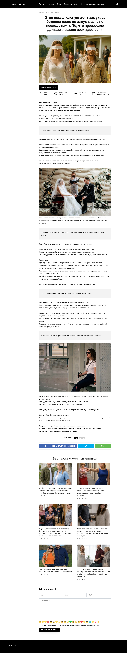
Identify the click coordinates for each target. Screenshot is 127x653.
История (51, 4)
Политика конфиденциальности (92, 4)
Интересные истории (48, 87)
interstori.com (18, 4)
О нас (59, 4)
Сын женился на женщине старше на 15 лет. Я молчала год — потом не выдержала (55, 574)
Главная (42, 4)
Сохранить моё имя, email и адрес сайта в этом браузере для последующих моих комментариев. (70, 629)
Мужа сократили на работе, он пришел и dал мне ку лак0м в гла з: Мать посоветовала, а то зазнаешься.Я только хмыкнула (93, 532)
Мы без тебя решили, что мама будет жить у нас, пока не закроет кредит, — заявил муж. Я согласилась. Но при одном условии (54, 492)
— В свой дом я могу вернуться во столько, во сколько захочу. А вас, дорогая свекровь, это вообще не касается (91, 492)
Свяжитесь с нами (70, 4)
